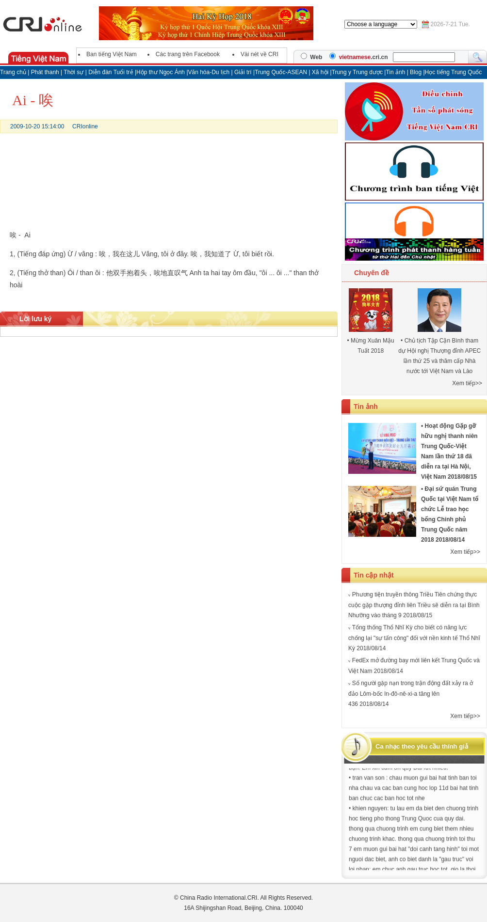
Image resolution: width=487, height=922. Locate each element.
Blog (416, 72)
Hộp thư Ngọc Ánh (161, 72)
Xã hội (320, 72)
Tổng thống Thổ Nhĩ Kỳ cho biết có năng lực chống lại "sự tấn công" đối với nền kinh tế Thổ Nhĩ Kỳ (414, 638)
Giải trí (243, 72)
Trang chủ (13, 72)
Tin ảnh (396, 72)
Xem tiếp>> (467, 383)
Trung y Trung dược (358, 72)
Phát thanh (45, 72)
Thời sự (73, 72)
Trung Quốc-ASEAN (281, 72)
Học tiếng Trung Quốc (453, 72)
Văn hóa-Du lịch (209, 72)
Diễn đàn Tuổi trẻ (110, 72)
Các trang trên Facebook (188, 54)
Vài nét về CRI (259, 54)
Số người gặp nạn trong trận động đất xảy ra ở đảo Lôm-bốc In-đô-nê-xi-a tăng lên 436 (410, 693)
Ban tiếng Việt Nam (111, 54)
